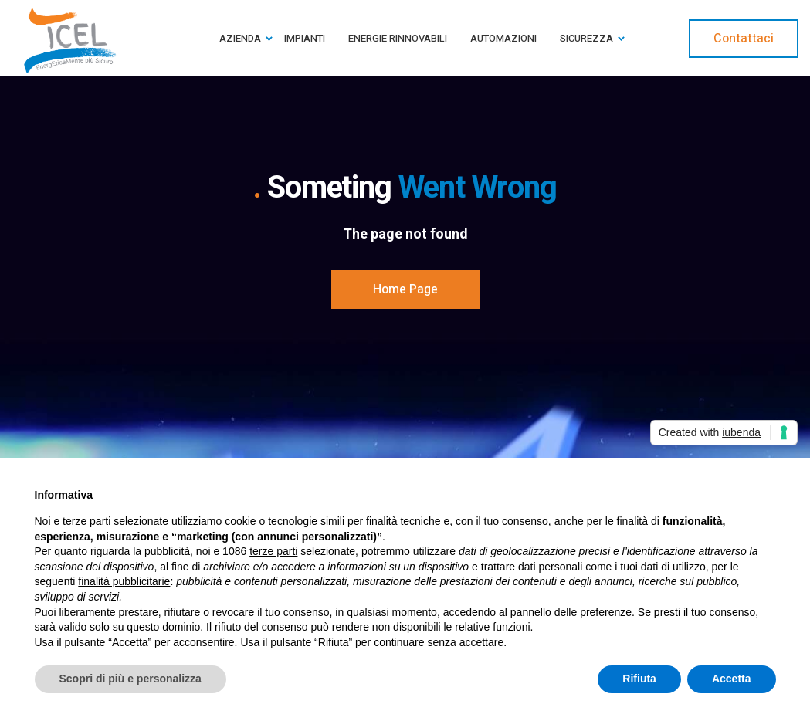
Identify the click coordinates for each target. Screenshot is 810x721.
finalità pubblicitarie (124, 581)
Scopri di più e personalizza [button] (130, 678)
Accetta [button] (731, 678)
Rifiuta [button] (639, 678)
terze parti (273, 551)
